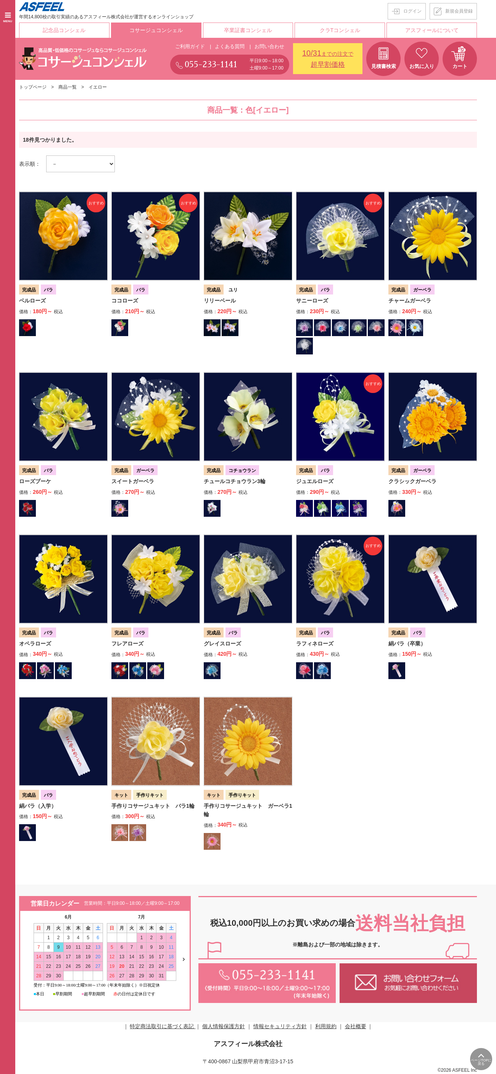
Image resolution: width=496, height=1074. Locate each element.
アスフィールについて (432, 30)
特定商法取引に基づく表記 (162, 1026)
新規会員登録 (459, 11)
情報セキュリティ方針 (280, 1026)
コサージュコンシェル (156, 30)
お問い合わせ (269, 46)
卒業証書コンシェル (248, 30)
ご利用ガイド (190, 46)
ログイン (412, 11)
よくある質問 (230, 46)
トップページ (33, 87)
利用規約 (326, 1026)
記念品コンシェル (64, 30)
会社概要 (355, 1026)
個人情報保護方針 (223, 1026)
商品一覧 (67, 87)
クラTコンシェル (340, 30)
